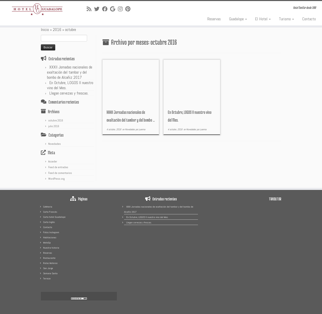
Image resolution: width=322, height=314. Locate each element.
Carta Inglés (49, 222)
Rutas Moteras (50, 263)
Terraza (47, 278)
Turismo (286, 19)
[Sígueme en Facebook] (106, 9)
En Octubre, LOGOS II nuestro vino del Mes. (70, 85)
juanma (142, 129)
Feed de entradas (58, 167)
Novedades (54, 144)
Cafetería (47, 206)
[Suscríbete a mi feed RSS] (90, 9)
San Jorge (48, 268)
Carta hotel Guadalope (54, 217)
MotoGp (47, 242)
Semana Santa (50, 273)
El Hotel (263, 19)
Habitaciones (49, 237)
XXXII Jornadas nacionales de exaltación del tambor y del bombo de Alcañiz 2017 (69, 72)
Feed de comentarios (60, 173)
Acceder (52, 161)
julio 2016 (53, 126)
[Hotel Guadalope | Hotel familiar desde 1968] (37, 9)
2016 (57, 29)
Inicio (45, 29)
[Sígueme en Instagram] (121, 9)
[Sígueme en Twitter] (98, 9)
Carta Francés (50, 211)
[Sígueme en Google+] (114, 9)
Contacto (309, 19)
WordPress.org (56, 178)
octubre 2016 (55, 120)
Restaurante (49, 258)
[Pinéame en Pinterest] (129, 9)
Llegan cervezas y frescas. (69, 93)
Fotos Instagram (51, 232)
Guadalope (238, 19)
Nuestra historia (51, 247)
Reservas (214, 19)
